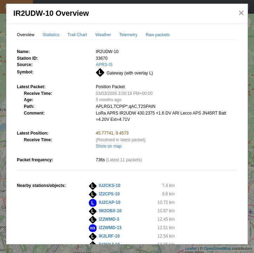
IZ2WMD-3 (109, 219)
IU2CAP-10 (109, 202)
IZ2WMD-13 (110, 227)
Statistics (50, 34)
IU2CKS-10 (109, 185)
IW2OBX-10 (110, 210)
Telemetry (128, 34)
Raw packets (158, 34)
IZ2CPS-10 (109, 194)
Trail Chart (77, 34)
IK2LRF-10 (109, 236)
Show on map (108, 146)
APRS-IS (104, 64)
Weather (103, 34)
